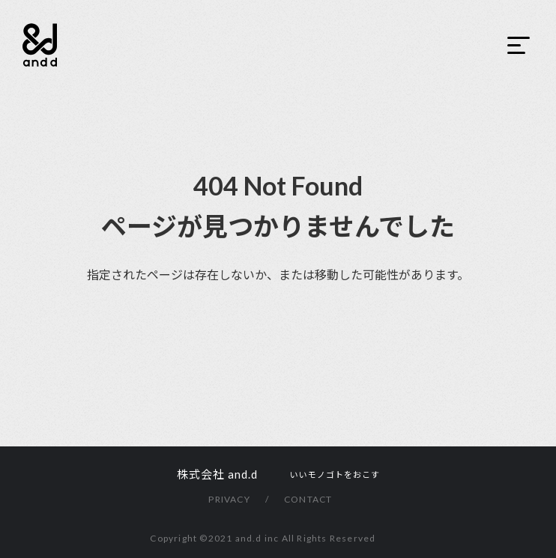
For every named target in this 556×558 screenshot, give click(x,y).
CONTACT (308, 499)
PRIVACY (229, 499)
